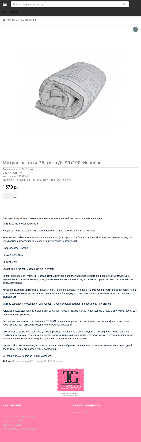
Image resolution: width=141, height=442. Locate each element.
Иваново (58, 361)
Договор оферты (13, 420)
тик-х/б (38, 361)
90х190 (48, 361)
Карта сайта (81, 412)
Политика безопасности (19, 416)
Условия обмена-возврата (19, 429)
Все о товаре (10, 12)
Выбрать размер (13, 425)
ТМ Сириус (28, 169)
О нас (6, 412)
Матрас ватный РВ (22, 361)
